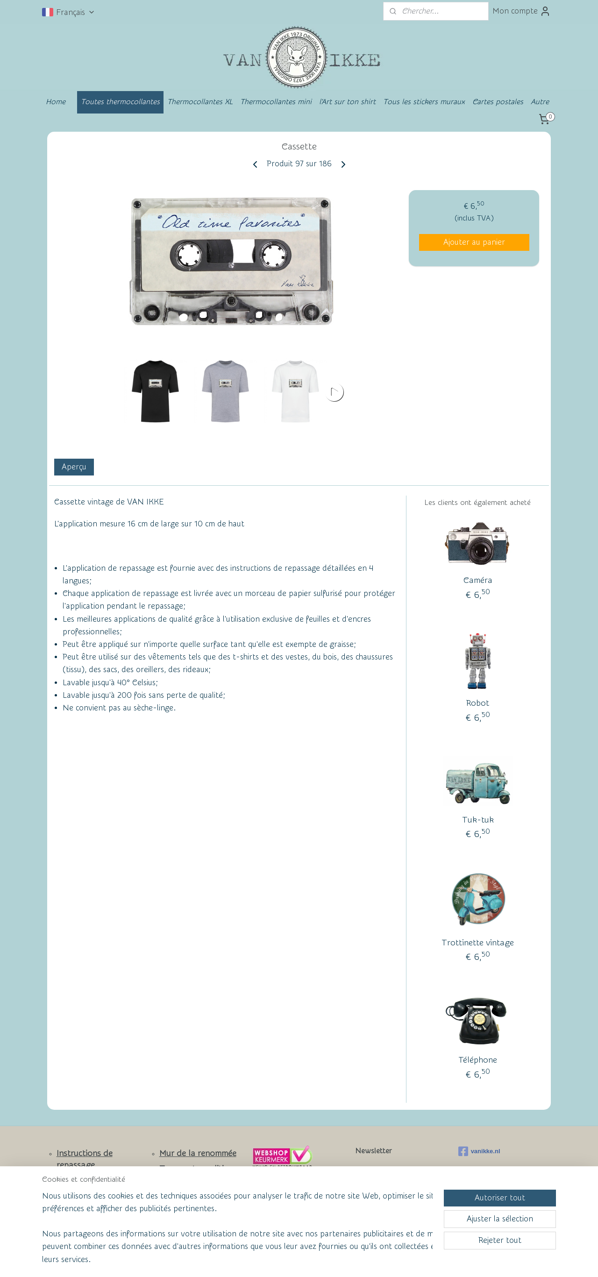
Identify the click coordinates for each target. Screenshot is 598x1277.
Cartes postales (497, 102)
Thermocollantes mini (276, 102)
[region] (237, 1233)
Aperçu (74, 466)
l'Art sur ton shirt (347, 102)
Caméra (477, 580)
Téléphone (477, 1060)
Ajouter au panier (474, 242)
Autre (540, 102)
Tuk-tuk (478, 820)
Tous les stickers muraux (424, 102)
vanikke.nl (479, 1151)
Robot (477, 703)
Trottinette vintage (477, 943)
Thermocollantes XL (200, 102)
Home (55, 102)
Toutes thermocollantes (120, 102)
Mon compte (521, 11)
